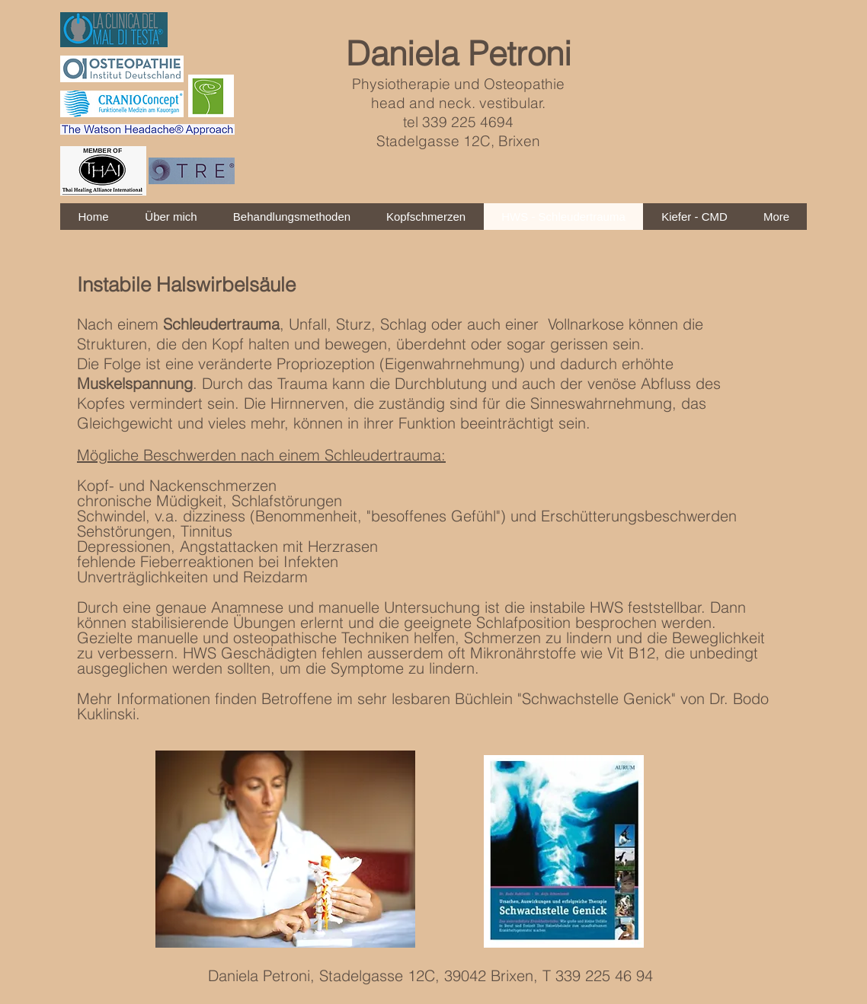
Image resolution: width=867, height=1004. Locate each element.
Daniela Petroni (458, 53)
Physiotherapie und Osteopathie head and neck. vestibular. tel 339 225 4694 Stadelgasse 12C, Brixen (458, 112)
